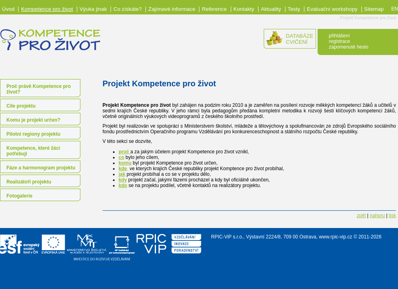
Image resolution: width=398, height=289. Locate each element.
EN (394, 9)
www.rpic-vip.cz (335, 237)
